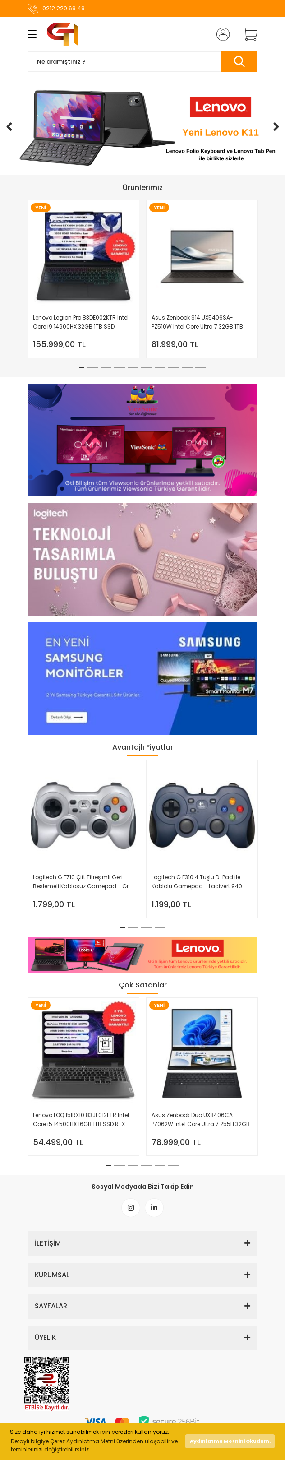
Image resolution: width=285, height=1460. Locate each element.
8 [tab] (173, 367)
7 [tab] (160, 367)
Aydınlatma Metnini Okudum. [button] (230, 1441)
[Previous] (9, 127)
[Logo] (62, 34)
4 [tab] (119, 367)
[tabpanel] (83, 279)
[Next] (276, 127)
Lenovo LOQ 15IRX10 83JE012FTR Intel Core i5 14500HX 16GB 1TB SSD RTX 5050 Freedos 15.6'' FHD (81, 1120)
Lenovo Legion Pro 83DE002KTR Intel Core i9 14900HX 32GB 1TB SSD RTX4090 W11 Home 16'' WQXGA (81, 322)
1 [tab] (81, 367)
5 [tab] (133, 367)
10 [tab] (200, 367)
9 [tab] (187, 367)
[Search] (142, 61)
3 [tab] (106, 367)
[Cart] (247, 34)
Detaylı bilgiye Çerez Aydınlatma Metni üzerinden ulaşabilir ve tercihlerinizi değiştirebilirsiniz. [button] (94, 1445)
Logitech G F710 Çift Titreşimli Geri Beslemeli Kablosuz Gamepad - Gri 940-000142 (81, 882)
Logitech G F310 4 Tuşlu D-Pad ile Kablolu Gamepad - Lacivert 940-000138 (198, 882)
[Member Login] (220, 34)
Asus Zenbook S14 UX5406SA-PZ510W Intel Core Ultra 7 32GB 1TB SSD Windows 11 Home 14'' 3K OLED (197, 322)
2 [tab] (92, 367)
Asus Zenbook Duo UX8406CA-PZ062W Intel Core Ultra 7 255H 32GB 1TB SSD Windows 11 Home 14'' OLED (201, 1120)
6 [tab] (146, 367)
